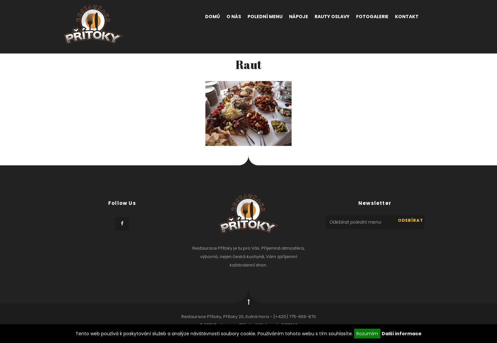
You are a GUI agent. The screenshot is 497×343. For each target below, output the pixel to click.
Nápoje (298, 16)
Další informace (402, 333)
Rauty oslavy (332, 16)
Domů (212, 16)
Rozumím (367, 333)
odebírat (410, 220)
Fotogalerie (372, 16)
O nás (233, 16)
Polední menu (265, 16)
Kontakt (407, 16)
